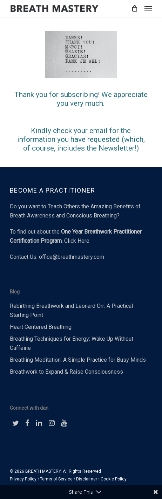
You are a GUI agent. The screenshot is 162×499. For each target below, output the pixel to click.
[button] (148, 8)
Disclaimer (86, 479)
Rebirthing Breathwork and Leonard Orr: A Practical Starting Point (71, 310)
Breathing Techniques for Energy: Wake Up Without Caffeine (71, 343)
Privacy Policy (23, 479)
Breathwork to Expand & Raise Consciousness (66, 371)
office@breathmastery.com (71, 257)
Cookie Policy (114, 479)
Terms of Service (56, 479)
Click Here (76, 240)
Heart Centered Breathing (41, 327)
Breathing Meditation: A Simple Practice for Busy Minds (78, 359)
